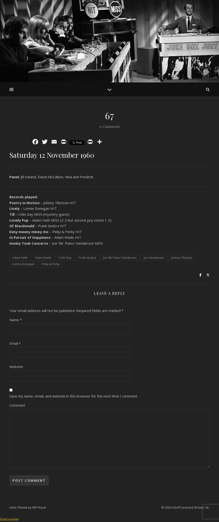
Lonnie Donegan (23, 264)
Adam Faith (20, 258)
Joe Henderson (154, 258)
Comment (17, 405)
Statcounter (9, 519)
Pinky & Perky (50, 264)
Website (16, 366)
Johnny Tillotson (181, 258)
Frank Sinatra (87, 258)
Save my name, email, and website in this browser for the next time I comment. (73, 396)
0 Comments (109, 126)
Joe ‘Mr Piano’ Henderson (120, 258)
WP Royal (39, 507)
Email (15, 343)
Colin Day (65, 258)
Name (15, 319)
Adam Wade (43, 258)
